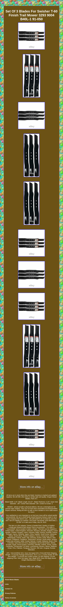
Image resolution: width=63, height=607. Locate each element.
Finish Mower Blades (12, 579)
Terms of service (10, 598)
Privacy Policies (10, 593)
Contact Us (8, 589)
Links (7, 584)
